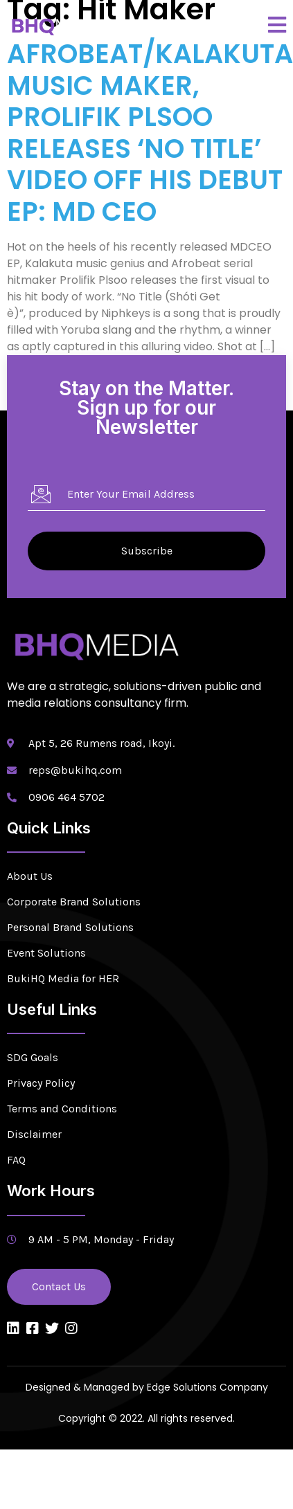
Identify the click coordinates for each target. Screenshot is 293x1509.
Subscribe (146, 550)
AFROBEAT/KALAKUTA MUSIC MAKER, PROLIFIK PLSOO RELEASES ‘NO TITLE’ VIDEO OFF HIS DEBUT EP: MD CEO (150, 132)
